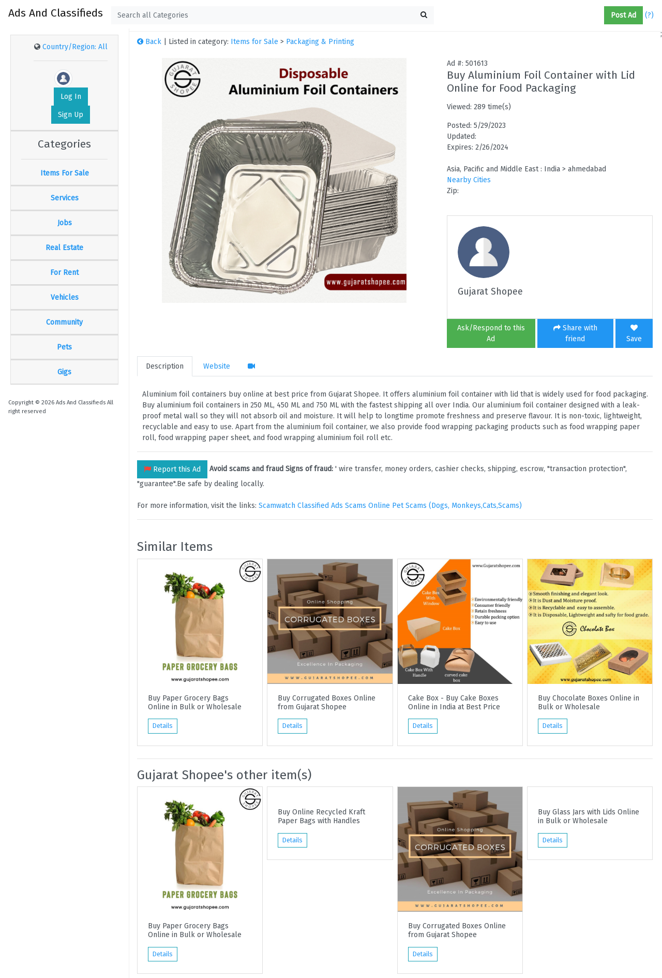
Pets (64, 347)
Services (65, 198)
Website (216, 366)
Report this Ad (172, 469)
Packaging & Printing (320, 41)
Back (149, 41)
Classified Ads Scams (332, 505)
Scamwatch (277, 505)
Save (634, 333)
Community (64, 322)
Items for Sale (254, 41)
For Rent (64, 272)
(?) (649, 15)
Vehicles (65, 297)
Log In (71, 96)
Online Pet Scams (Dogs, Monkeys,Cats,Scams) (445, 505)
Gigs (64, 372)
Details (163, 725)
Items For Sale (64, 173)
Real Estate (64, 247)
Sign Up (70, 114)
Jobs (64, 222)
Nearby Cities (469, 180)
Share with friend (575, 333)
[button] (600, 15)
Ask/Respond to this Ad (491, 333)
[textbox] (272, 15)
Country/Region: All (75, 46)
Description (165, 366)
